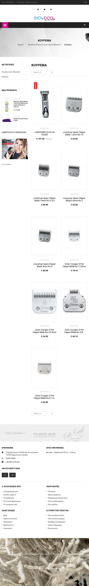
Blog (5, 515)
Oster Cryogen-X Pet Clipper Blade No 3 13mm (74, 265)
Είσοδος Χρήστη (9, 495)
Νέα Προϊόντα (8, 525)
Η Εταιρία (51, 491)
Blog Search (6, 223)
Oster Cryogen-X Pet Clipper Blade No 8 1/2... (44, 396)
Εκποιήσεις (7, 528)
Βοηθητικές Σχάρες (10, 87)
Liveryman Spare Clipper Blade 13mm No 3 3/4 (44, 199)
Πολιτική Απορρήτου (56, 501)
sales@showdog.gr (13, 462)
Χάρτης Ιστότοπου (10, 519)
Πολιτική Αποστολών (56, 515)
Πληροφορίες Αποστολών (58, 498)
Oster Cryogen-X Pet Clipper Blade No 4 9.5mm (44, 331)
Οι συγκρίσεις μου (10, 504)
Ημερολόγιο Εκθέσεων (14, 169)
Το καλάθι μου (8, 498)
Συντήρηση (6, 92)
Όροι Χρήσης (53, 504)
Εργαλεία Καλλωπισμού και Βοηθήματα (44, 45)
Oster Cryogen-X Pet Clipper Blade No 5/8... (74, 331)
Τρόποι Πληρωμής (55, 525)
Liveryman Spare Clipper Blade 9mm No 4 (44, 265)
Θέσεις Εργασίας (54, 495)
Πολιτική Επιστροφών (56, 519)
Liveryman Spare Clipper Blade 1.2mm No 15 (74, 133)
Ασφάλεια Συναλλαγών (56, 522)
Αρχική (21, 45)
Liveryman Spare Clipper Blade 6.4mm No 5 (74, 199)
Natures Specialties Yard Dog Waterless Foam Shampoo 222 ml (21, 116)
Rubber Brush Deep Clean (21, 132)
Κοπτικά (5, 82)
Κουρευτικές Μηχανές (11, 72)
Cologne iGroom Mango (19, 149)
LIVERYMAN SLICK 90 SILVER (44, 133)
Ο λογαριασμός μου (10, 491)
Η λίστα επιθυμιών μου (12, 501)
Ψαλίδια (5, 77)
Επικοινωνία (52, 528)
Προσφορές (7, 522)
